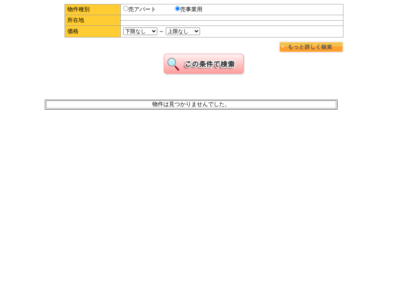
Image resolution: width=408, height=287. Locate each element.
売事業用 (188, 9)
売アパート (139, 9)
